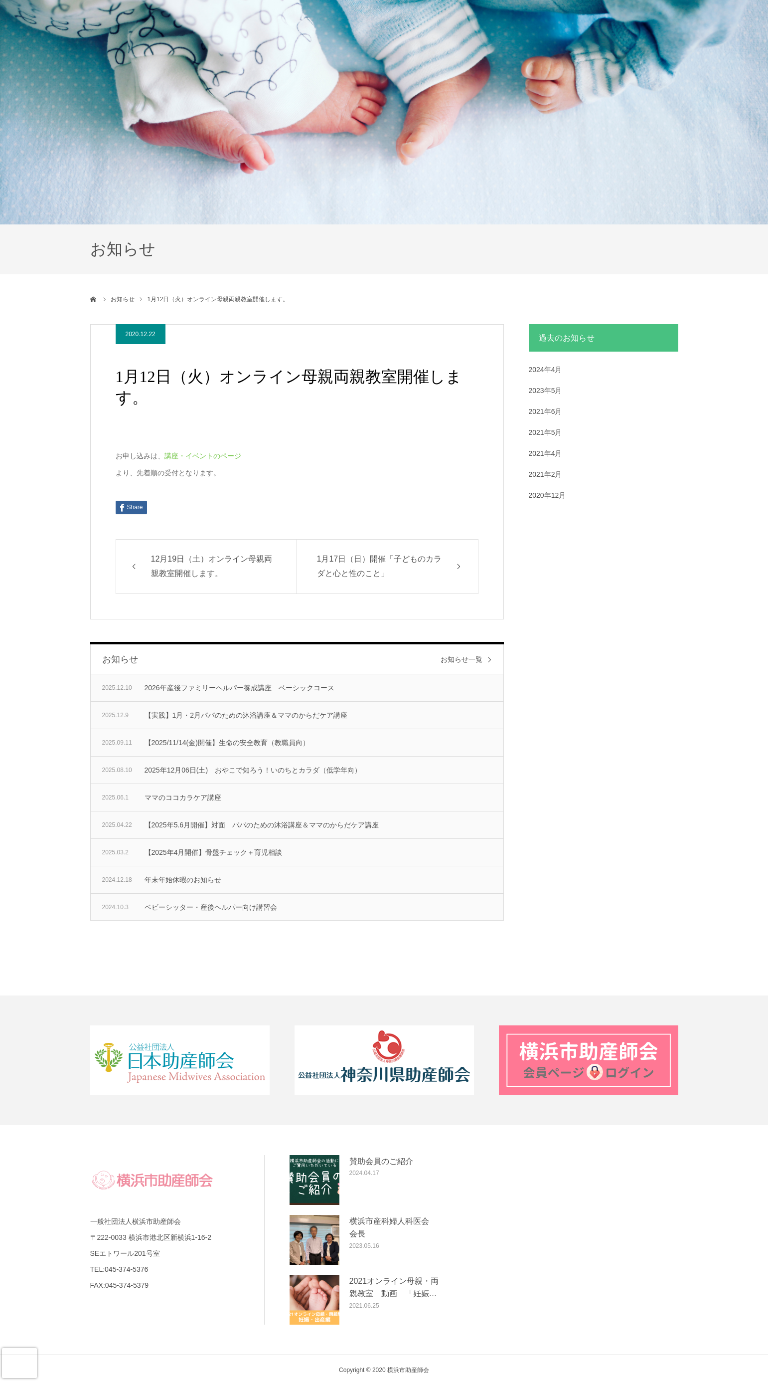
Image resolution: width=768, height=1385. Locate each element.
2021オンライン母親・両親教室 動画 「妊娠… (394, 1287)
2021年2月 (545, 474)
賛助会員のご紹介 (381, 1161)
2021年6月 (545, 411)
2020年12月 (547, 495)
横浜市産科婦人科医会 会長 (393, 1227)
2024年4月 (545, 370)
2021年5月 (545, 432)
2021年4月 (545, 453)
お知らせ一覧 (461, 659)
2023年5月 (545, 391)
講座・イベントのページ (202, 456)
